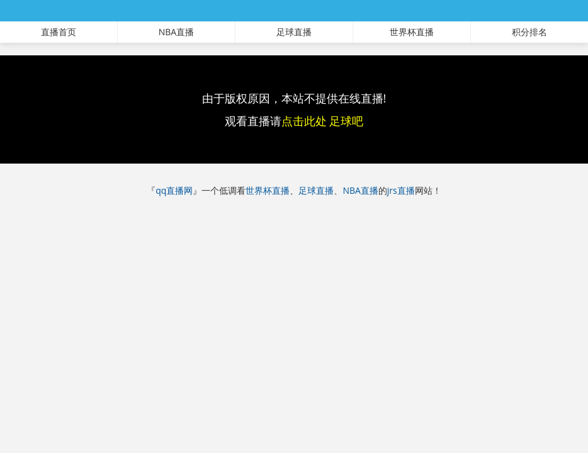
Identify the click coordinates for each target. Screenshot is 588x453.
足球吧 (346, 120)
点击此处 (304, 120)
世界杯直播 (412, 32)
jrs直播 (401, 190)
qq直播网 (174, 190)
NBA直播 (176, 32)
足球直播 (294, 32)
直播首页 (58, 32)
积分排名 (529, 32)
